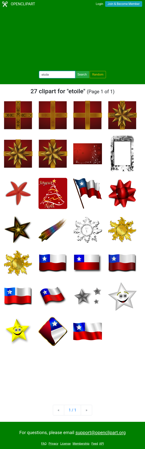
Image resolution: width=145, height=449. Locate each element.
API (101, 443)
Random (97, 74)
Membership (80, 443)
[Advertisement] (72, 39)
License (65, 443)
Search (82, 74)
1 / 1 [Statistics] (72, 410)
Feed (94, 443)
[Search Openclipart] (57, 74)
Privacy (53, 443)
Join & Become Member (124, 4)
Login (99, 4)
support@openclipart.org (100, 432)
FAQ (44, 443)
